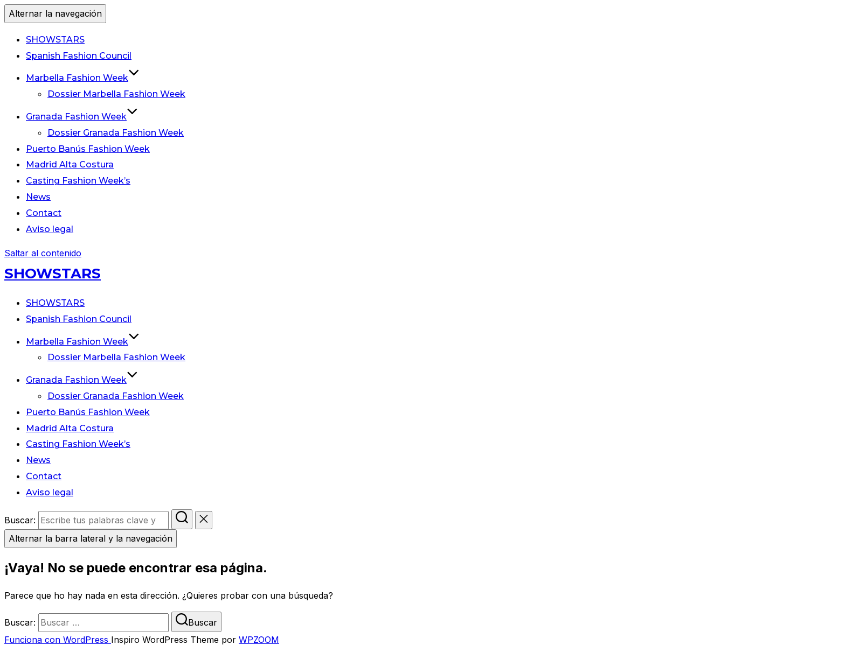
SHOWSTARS (55, 39)
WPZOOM (259, 639)
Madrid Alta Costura (70, 164)
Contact (43, 213)
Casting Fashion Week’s (78, 181)
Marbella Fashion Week (83, 78)
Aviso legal (49, 229)
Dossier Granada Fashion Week (115, 133)
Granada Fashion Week (82, 116)
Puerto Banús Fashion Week (88, 149)
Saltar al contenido (42, 253)
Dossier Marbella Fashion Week (116, 94)
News (38, 197)
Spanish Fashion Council (78, 56)
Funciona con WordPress (57, 639)
